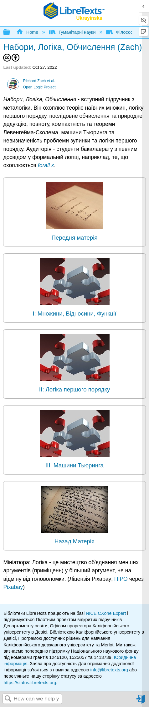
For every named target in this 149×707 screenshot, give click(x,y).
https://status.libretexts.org (29, 682)
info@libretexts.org (109, 669)
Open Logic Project (39, 87)
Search (8, 699)
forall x (46, 165)
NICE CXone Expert (106, 613)
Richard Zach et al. (39, 81)
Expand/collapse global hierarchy (10, 32)
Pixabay (13, 587)
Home (27, 32)
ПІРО (121, 579)
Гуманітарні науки (73, 32)
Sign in (141, 701)
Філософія (122, 32)
